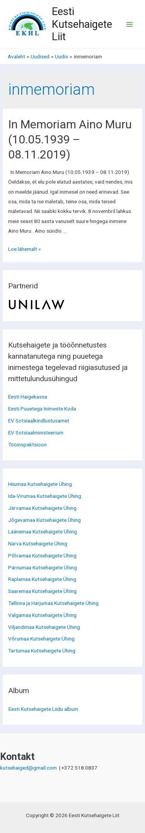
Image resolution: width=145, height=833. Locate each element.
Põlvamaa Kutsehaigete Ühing (42, 555)
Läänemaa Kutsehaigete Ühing (42, 531)
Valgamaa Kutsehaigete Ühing (42, 615)
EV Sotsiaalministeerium (35, 432)
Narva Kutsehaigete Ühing (37, 543)
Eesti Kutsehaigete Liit (82, 24)
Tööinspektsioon (27, 444)
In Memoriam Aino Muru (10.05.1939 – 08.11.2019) (70, 139)
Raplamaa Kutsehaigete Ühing (42, 579)
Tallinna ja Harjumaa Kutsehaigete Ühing (53, 603)
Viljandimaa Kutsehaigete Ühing (44, 627)
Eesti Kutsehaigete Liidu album (43, 709)
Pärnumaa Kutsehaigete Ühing (42, 567)
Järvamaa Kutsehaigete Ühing (42, 508)
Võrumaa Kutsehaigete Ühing (41, 638)
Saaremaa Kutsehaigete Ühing (42, 591)
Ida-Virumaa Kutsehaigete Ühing (44, 496)
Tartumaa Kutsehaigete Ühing (41, 650)
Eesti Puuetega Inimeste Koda (42, 408)
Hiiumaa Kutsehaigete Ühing (40, 484)
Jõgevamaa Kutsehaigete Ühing (44, 520)
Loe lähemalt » (24, 249)
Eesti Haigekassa (27, 397)
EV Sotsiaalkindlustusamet (38, 420)
